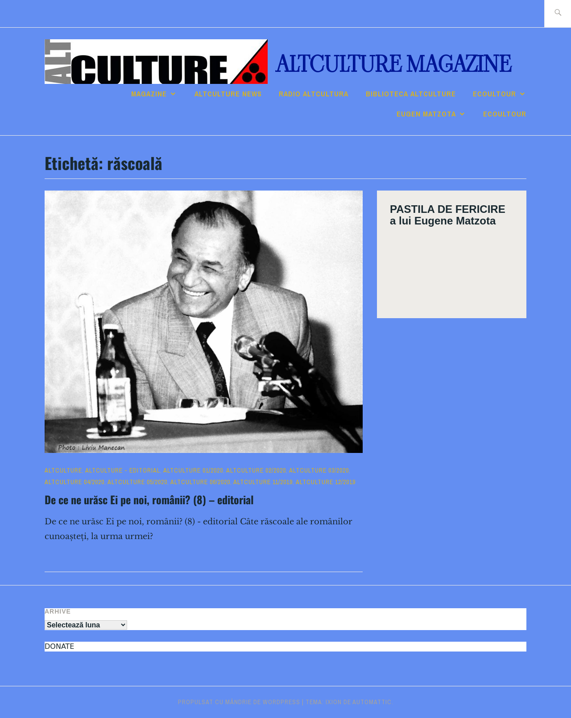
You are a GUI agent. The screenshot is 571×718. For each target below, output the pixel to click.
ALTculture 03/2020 (319, 470)
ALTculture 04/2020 (74, 482)
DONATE (59, 646)
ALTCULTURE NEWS (228, 94)
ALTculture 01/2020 (193, 470)
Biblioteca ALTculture (411, 94)
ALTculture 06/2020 (200, 482)
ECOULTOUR (494, 94)
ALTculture (63, 470)
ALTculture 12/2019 (326, 482)
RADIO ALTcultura (313, 94)
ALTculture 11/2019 (263, 482)
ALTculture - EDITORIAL (122, 470)
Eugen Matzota (426, 114)
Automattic (372, 702)
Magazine (149, 94)
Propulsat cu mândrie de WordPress (239, 702)
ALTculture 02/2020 (256, 470)
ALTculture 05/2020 (137, 482)
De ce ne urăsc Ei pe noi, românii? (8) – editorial (149, 499)
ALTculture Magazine (393, 64)
